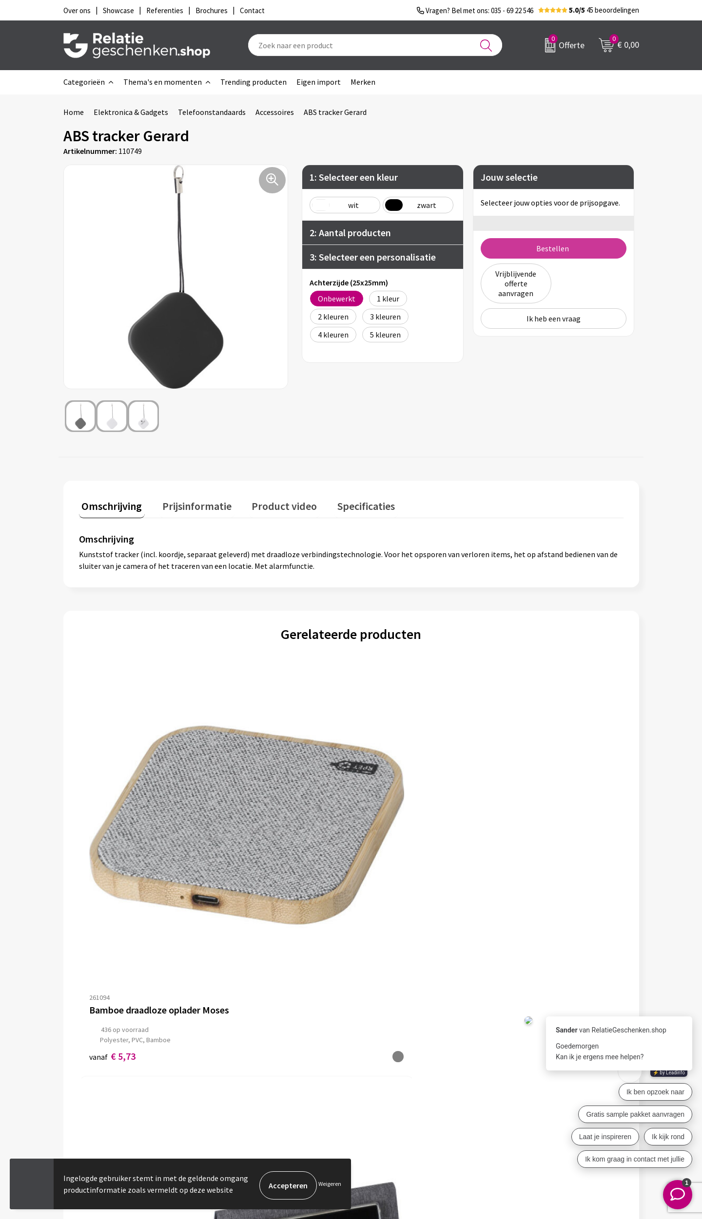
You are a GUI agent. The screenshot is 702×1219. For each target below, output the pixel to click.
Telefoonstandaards (212, 112)
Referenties (385, 1085)
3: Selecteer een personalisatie (373, 257)
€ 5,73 (112, 854)
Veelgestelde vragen (258, 1069)
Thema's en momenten (162, 82)
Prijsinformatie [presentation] (188, 503)
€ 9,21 (248, 854)
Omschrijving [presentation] (109, 503)
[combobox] (375, 45)
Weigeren (329, 1185)
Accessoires (274, 112)
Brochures (383, 1069)
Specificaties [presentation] (346, 503)
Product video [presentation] (270, 503)
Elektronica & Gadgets (131, 112)
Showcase (382, 1054)
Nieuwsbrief (244, 1054)
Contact (379, 1038)
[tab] (109, 505)
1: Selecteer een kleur (354, 177)
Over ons (239, 1038)
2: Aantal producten (350, 232)
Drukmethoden (249, 1085)
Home (73, 112)
